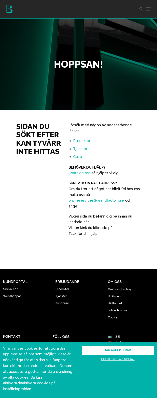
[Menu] (148, 9)
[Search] (141, 9)
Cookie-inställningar (118, 359)
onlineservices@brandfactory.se (96, 200)
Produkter (82, 141)
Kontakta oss (79, 173)
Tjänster (80, 149)
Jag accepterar (117, 350)
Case (77, 156)
